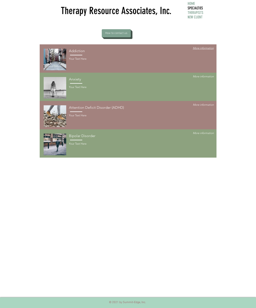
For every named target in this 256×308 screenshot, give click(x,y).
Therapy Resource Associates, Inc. (116, 11)
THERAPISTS (195, 12)
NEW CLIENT (195, 17)
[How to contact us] (116, 33)
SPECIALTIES (195, 8)
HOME (191, 3)
